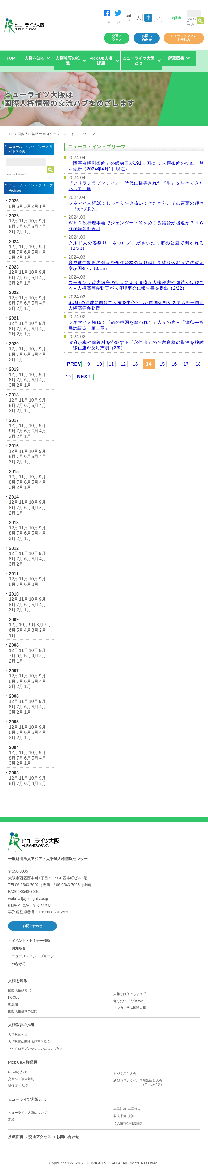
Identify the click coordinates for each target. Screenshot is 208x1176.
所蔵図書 (15, 1137)
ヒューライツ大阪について (27, 1112)
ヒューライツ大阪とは (27, 1099)
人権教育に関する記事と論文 (29, 1041)
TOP (10, 58)
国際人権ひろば (19, 990)
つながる (19, 964)
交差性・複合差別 (21, 1079)
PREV (74, 364)
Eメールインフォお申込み (183, 38)
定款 (11, 1120)
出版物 (13, 1004)
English (174, 17)
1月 (42, 206)
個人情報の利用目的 (128, 1123)
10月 (33, 221)
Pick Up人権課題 (22, 1062)
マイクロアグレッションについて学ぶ (35, 1049)
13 (135, 364)
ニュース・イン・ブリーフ (33, 956)
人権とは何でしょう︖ (129, 994)
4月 (42, 226)
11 (111, 364)
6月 (12, 206)
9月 (42, 221)
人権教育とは (18, 1034)
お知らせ (19, 948)
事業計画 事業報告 (126, 1109)
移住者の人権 (18, 1086)
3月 (27, 206)
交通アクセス (117, 38)
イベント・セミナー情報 (31, 941)
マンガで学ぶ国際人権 (129, 1008)
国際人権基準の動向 (33, 134)
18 (198, 364)
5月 (20, 206)
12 (123, 364)
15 (162, 364)
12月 (13, 221)
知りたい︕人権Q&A (128, 1001)
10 (99, 364)
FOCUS (14, 997)
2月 (35, 206)
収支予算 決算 (123, 1116)
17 (186, 364)
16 (174, 364)
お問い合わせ (147, 38)
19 (68, 376)
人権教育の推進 (21, 1025)
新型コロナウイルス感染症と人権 (156, 1082)
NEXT (84, 376)
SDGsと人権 (17, 1072)
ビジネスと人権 (124, 1073)
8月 (12, 226)
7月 (20, 226)
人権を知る (17, 980)
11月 (23, 221)
